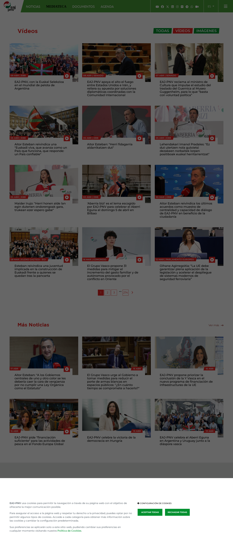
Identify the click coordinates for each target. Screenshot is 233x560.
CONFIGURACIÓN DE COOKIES (154, 503)
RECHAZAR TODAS (177, 512)
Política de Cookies (69, 530)
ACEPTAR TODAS (150, 512)
